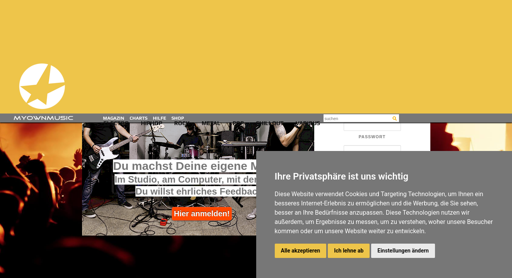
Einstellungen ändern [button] (403, 250)
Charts (138, 118)
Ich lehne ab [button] (348, 250)
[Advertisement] (258, 58)
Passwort (372, 137)
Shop (177, 118)
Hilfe (159, 118)
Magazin (113, 118)
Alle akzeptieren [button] (300, 250)
